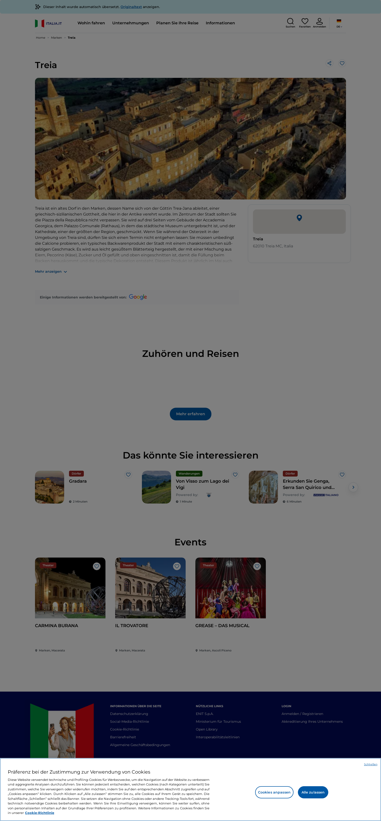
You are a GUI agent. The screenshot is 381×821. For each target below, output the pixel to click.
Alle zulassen (313, 792)
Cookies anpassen (274, 792)
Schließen (370, 764)
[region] (190, 789)
